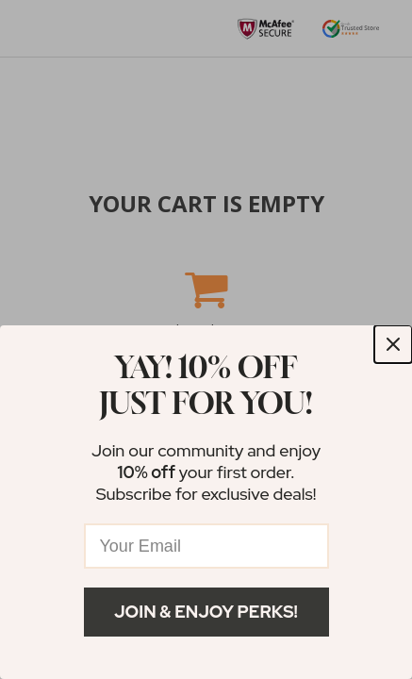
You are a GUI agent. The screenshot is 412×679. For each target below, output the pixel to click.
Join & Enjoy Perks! (206, 611)
